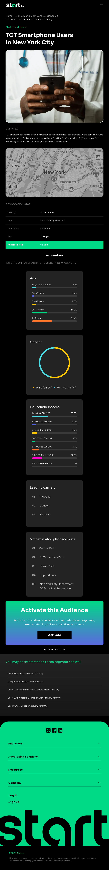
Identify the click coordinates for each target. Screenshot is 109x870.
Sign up (14, 802)
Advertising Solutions (23, 756)
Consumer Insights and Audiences (36, 15)
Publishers (15, 743)
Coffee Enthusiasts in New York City (25, 673)
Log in (12, 795)
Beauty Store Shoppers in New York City (27, 706)
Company (14, 782)
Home (9, 15)
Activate (54, 635)
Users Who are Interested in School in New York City (33, 689)
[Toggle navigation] (100, 5)
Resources (15, 769)
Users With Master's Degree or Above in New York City (34, 698)
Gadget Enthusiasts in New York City (25, 681)
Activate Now (54, 255)
